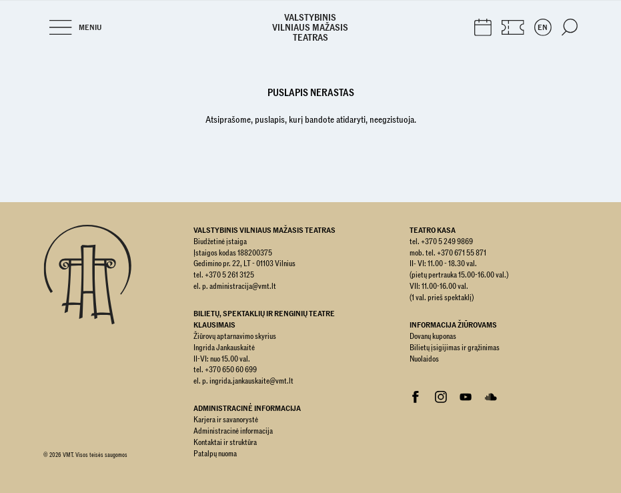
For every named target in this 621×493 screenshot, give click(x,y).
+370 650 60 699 (231, 369)
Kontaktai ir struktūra (225, 442)
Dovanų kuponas (433, 336)
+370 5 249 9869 (447, 241)
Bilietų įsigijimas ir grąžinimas (455, 347)
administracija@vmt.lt (242, 286)
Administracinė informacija (233, 431)
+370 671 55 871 (461, 253)
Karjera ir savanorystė (225, 419)
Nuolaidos (424, 359)
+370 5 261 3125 (229, 275)
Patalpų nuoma (215, 453)
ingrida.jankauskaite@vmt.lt (251, 381)
